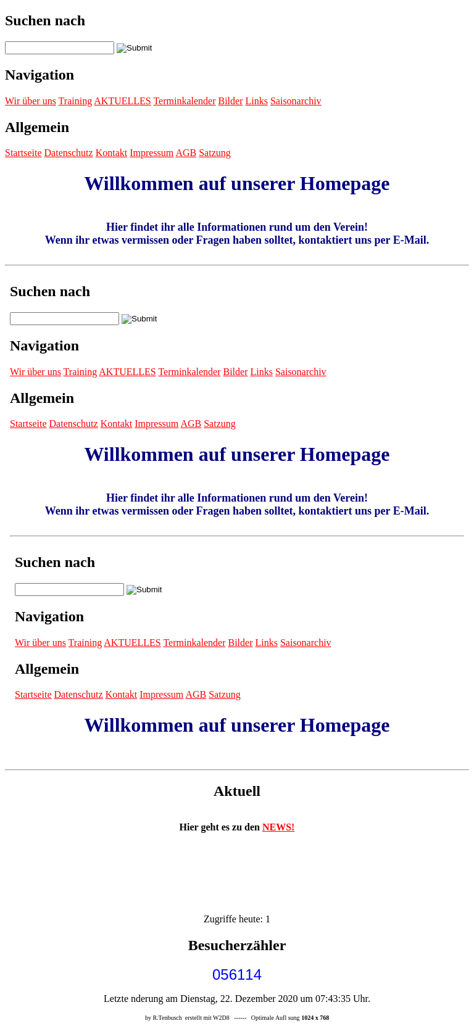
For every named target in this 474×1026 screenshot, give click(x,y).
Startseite (23, 152)
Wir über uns (30, 101)
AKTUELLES (122, 101)
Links (256, 101)
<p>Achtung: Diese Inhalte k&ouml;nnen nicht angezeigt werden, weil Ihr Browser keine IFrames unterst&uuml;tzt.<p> (237, 517)
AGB (185, 152)
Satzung (215, 152)
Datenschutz (68, 152)
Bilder (230, 101)
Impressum (151, 152)
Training (76, 101)
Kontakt (112, 152)
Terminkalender (184, 101)
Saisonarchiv (296, 101)
